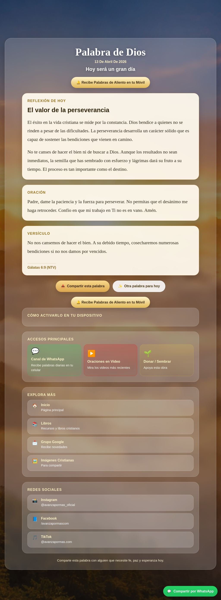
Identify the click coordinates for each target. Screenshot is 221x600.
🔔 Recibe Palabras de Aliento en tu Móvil (110, 82)
